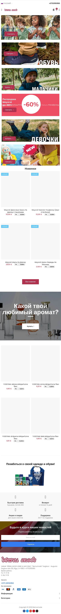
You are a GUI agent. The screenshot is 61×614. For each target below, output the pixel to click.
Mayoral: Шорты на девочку (15, 262)
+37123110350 (54, 3)
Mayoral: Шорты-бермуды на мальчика (45, 263)
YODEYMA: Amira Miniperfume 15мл (45, 384)
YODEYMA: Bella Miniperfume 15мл (45, 436)
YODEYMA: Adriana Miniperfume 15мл (15, 385)
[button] (30, 281)
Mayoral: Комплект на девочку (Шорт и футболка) (45, 211)
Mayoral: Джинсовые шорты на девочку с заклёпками (15, 211)
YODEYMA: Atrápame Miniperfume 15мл (15, 437)
